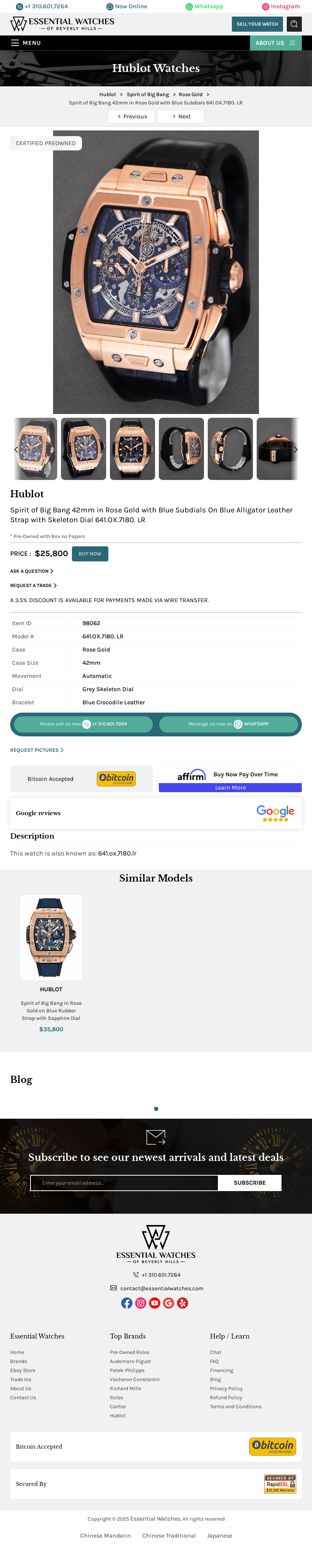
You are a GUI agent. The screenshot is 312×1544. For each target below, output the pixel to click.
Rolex (116, 1397)
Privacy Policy (226, 1388)
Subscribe (250, 1182)
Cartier (118, 1406)
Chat (215, 1352)
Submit (294, 24)
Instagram (281, 6)
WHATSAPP (228, 724)
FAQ (214, 1361)
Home (17, 1352)
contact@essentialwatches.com (157, 1288)
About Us (276, 42)
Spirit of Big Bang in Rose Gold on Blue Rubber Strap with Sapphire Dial (51, 1010)
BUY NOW (90, 553)
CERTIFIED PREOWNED (46, 143)
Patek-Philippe (127, 1370)
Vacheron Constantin (135, 1379)
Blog (215, 1379)
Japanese (219, 1535)
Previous (15, 449)
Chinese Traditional (169, 1535)
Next (296, 449)
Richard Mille (125, 1388)
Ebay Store (22, 1370)
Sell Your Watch (257, 24)
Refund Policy (226, 1397)
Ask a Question (31, 571)
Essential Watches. (155, 1518)
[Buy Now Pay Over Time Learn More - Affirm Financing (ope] (230, 779)
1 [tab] (156, 1109)
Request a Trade (33, 586)
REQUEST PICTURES (37, 750)
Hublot (51, 989)
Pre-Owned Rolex (129, 1352)
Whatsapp (205, 6)
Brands (18, 1361)
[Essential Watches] (62, 23)
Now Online (126, 6)
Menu (32, 42)
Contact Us (23, 1397)
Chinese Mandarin (105, 1535)
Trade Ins (20, 1379)
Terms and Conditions (236, 1406)
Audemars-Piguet (130, 1361)
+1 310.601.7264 (42, 6)
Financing (221, 1370)
